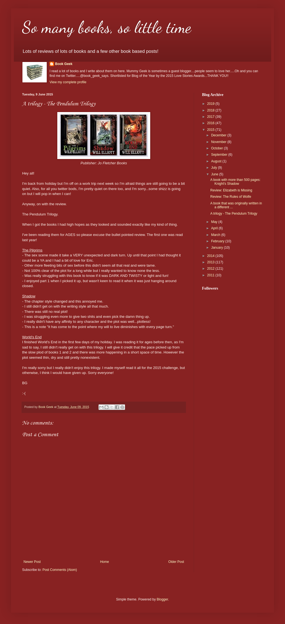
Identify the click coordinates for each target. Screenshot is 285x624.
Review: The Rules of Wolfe (230, 197)
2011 (211, 275)
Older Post (176, 562)
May (214, 222)
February (218, 241)
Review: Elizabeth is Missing (231, 190)
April (215, 228)
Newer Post (32, 562)
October (217, 148)
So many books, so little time (106, 27)
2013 (211, 262)
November (219, 142)
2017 (211, 117)
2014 (211, 256)
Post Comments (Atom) (59, 570)
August (216, 161)
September (219, 155)
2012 (211, 269)
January (217, 247)
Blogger (162, 599)
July (214, 168)
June (215, 174)
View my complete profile (68, 82)
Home (104, 562)
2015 (211, 130)
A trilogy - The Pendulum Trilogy (233, 213)
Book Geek (63, 64)
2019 (211, 104)
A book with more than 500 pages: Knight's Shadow (235, 182)
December (219, 135)
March (216, 235)
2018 (211, 110)
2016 (211, 123)
